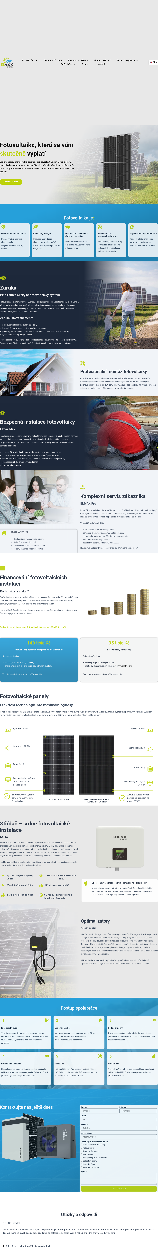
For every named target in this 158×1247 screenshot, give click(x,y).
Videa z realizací (102, 60)
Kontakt (101, 64)
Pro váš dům (29, 60)
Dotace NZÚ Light (53, 60)
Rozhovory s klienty (78, 60)
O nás (86, 64)
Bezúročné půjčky (127, 60)
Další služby (68, 64)
